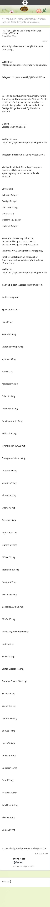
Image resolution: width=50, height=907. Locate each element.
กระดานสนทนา (9, 18)
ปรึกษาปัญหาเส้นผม (27, 18)
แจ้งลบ (45, 41)
